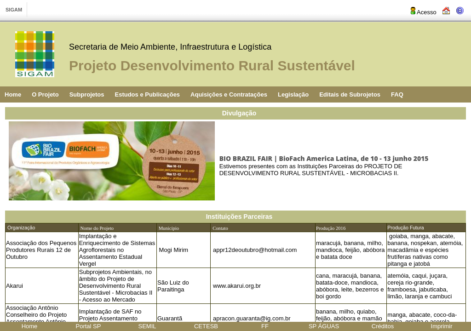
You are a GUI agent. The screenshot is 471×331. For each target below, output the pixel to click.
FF (265, 326)
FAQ (397, 94)
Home (13, 94)
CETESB (206, 326)
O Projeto (45, 94)
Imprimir (442, 326)
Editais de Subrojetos (349, 94)
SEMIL (147, 326)
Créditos (383, 326)
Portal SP (88, 326)
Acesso (423, 12)
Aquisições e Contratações (228, 94)
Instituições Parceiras (239, 216)
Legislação (293, 94)
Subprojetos (86, 94)
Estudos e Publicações (147, 94)
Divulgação (239, 113)
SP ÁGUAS (324, 326)
